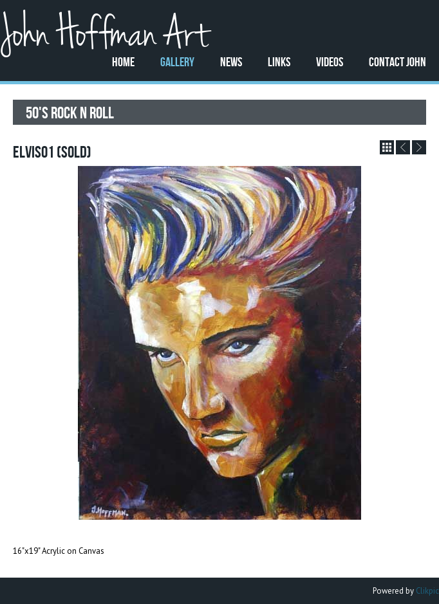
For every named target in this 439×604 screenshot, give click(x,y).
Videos (329, 61)
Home (123, 61)
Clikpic (427, 590)
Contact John (397, 61)
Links (279, 61)
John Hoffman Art (104, 34)
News (231, 61)
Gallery (177, 61)
